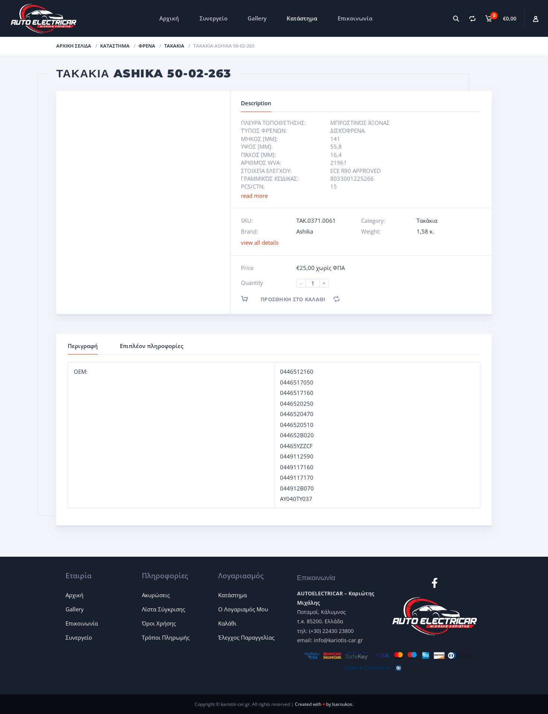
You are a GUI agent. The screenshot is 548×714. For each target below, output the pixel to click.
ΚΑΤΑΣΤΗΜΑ (115, 45)
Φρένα (146, 45)
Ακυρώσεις (156, 595)
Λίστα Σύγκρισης (163, 609)
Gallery (257, 18)
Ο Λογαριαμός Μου (243, 609)
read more (254, 195)
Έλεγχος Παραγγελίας (246, 637)
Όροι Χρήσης (159, 623)
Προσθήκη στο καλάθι (289, 299)
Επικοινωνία (355, 18)
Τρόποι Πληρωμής (165, 637)
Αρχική (169, 18)
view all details (259, 242)
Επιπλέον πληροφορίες (151, 346)
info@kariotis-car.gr (338, 640)
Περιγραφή (83, 346)
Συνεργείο (213, 18)
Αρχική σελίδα (73, 45)
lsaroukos (342, 704)
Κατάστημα (302, 18)
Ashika (304, 231)
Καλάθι (227, 623)
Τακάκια (174, 45)
